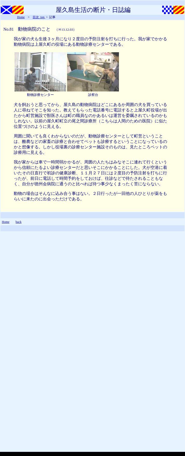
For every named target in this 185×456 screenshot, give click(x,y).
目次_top (39, 17)
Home (21, 17)
